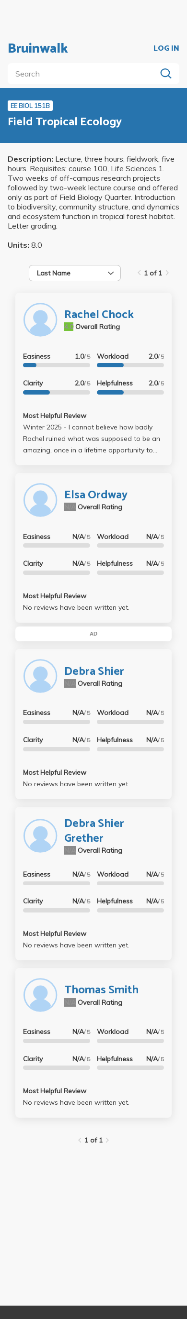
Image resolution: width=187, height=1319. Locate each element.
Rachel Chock (99, 315)
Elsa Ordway (96, 495)
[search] (83, 73)
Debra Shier (94, 671)
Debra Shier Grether (94, 831)
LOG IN (166, 49)
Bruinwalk (38, 48)
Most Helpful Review (54, 415)
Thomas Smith (101, 990)
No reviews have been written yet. (76, 607)
